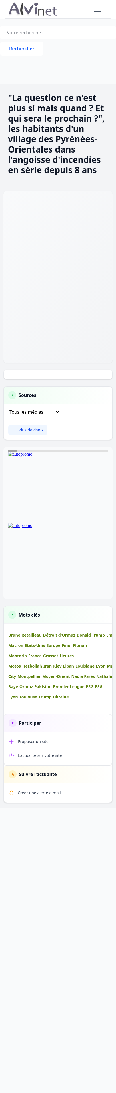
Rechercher (21, 48)
